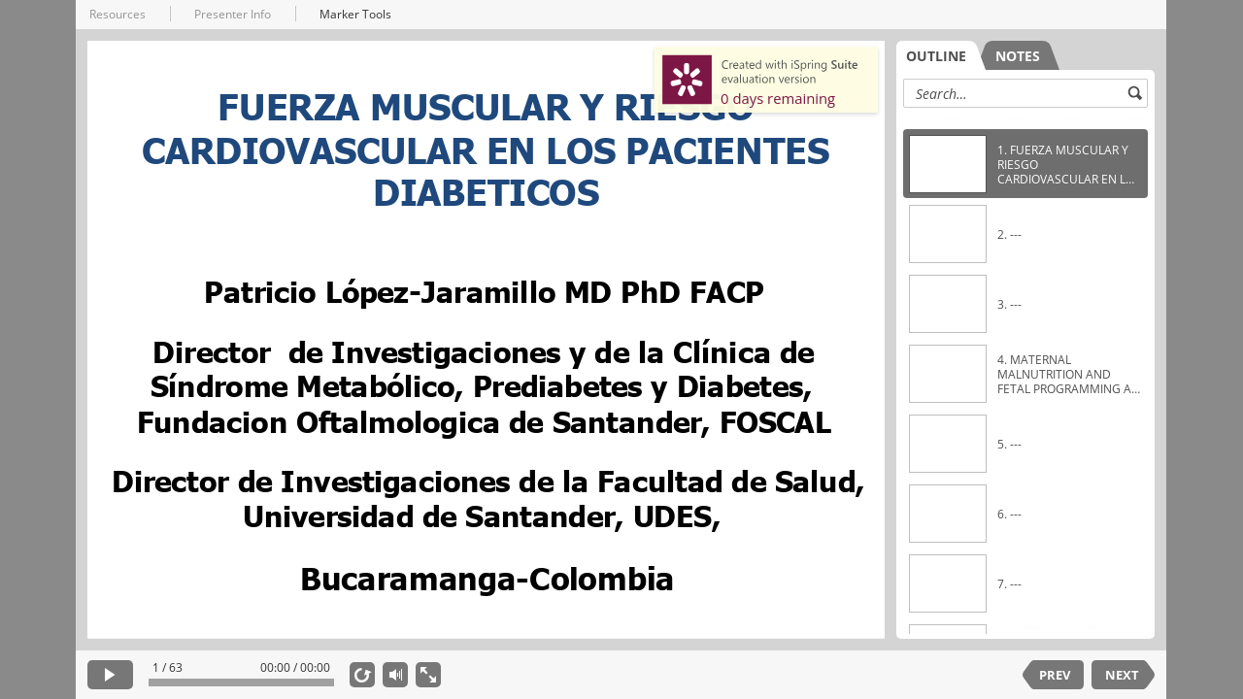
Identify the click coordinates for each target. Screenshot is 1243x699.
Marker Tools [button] (355, 14)
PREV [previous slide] (1054, 674)
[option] (1025, 164)
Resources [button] (117, 14)
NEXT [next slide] (1122, 674)
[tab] (941, 55)
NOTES (1017, 56)
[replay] (362, 674)
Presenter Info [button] (232, 14)
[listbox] (1025, 373)
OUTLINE (936, 56)
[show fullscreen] (428, 674)
